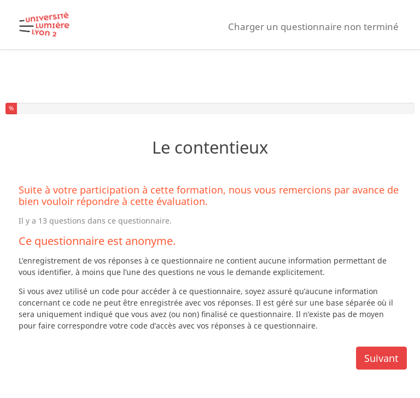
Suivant (381, 358)
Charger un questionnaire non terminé (313, 26)
